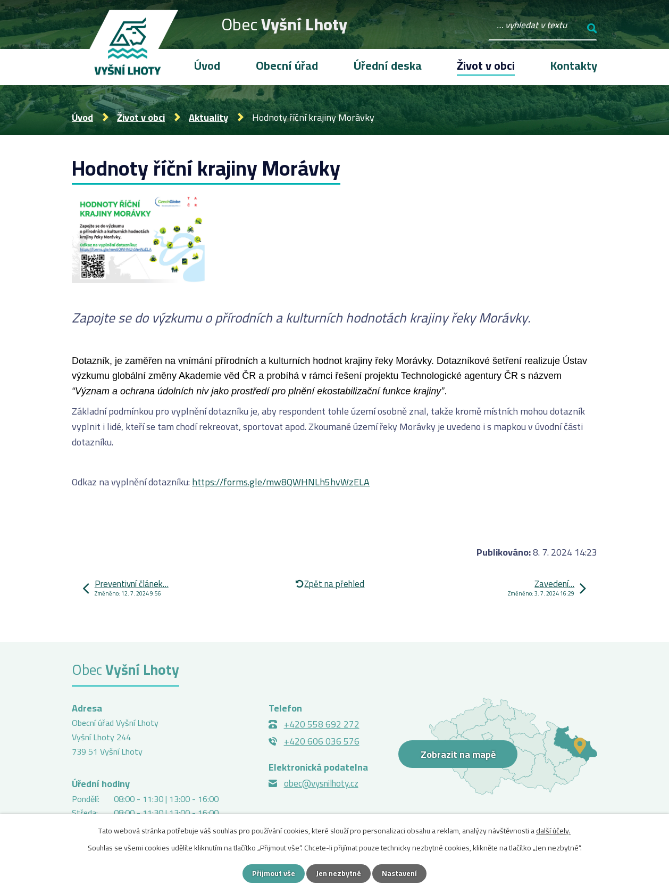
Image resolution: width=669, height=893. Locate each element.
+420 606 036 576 (321, 741)
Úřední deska (388, 65)
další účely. (553, 831)
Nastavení (399, 873)
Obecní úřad (287, 65)
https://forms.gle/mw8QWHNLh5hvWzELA (281, 482)
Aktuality (208, 117)
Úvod (82, 117)
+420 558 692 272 (321, 724)
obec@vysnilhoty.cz (321, 783)
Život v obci (141, 117)
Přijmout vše (273, 873)
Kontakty (573, 65)
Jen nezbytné (338, 873)
